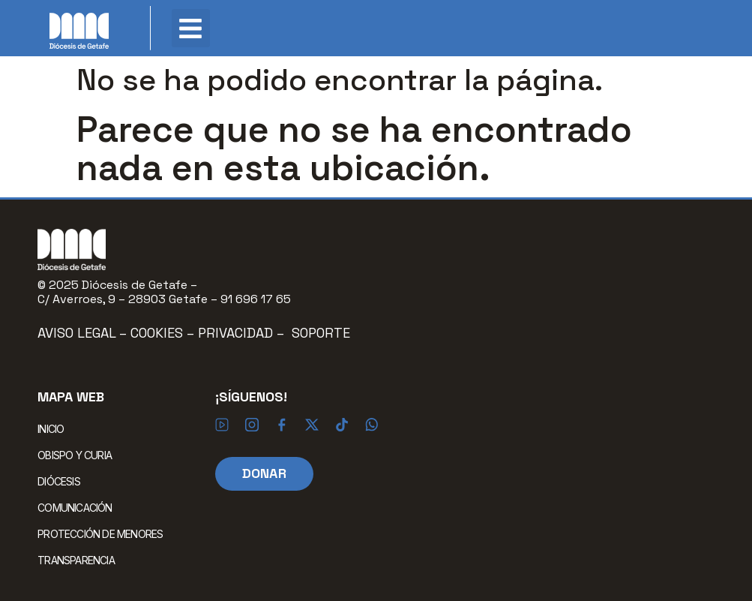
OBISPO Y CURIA (78, 455)
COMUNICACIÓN (78, 507)
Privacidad (235, 332)
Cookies (158, 332)
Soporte (321, 332)
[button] (191, 28)
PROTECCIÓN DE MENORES (100, 533)
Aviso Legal (76, 332)
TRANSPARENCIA (76, 560)
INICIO (50, 428)
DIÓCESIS (62, 481)
